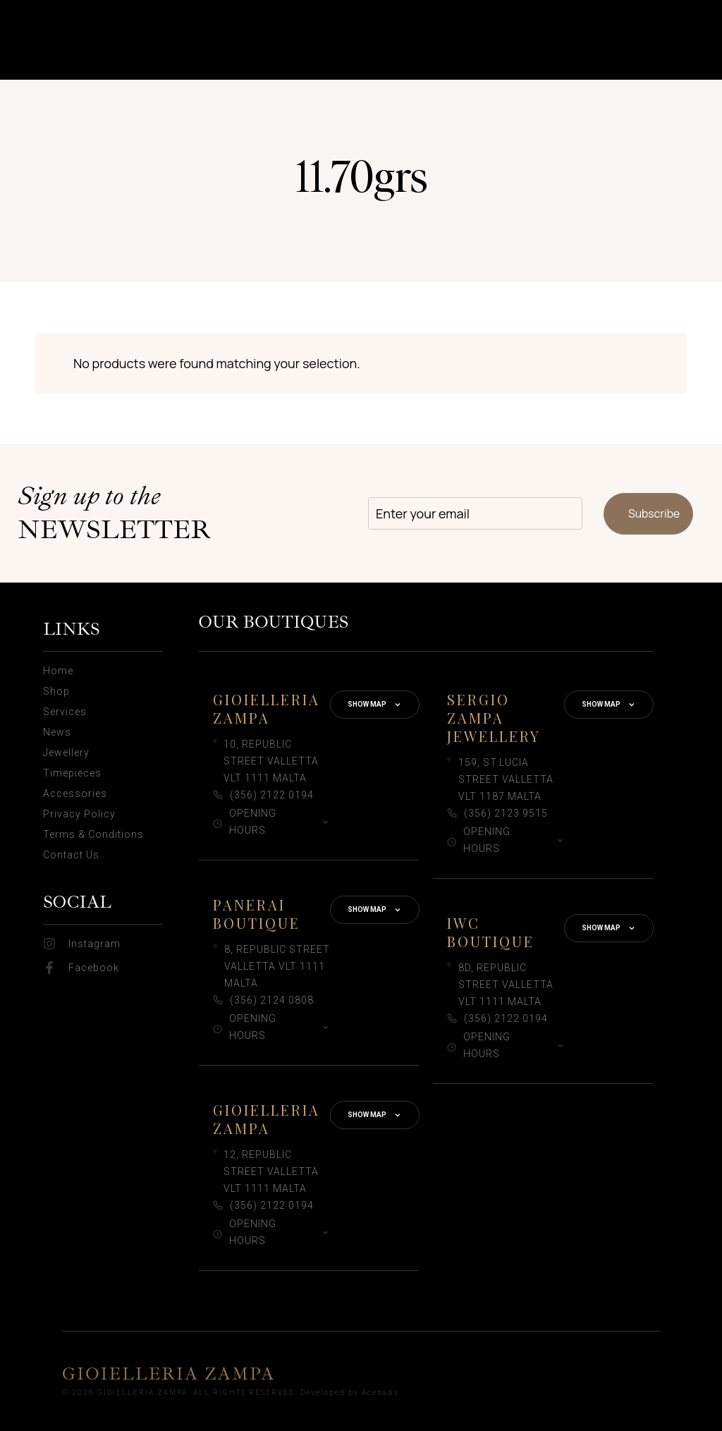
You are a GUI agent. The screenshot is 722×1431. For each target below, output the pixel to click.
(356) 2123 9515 (506, 813)
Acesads (380, 1392)
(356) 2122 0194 (272, 794)
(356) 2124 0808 (272, 1000)
